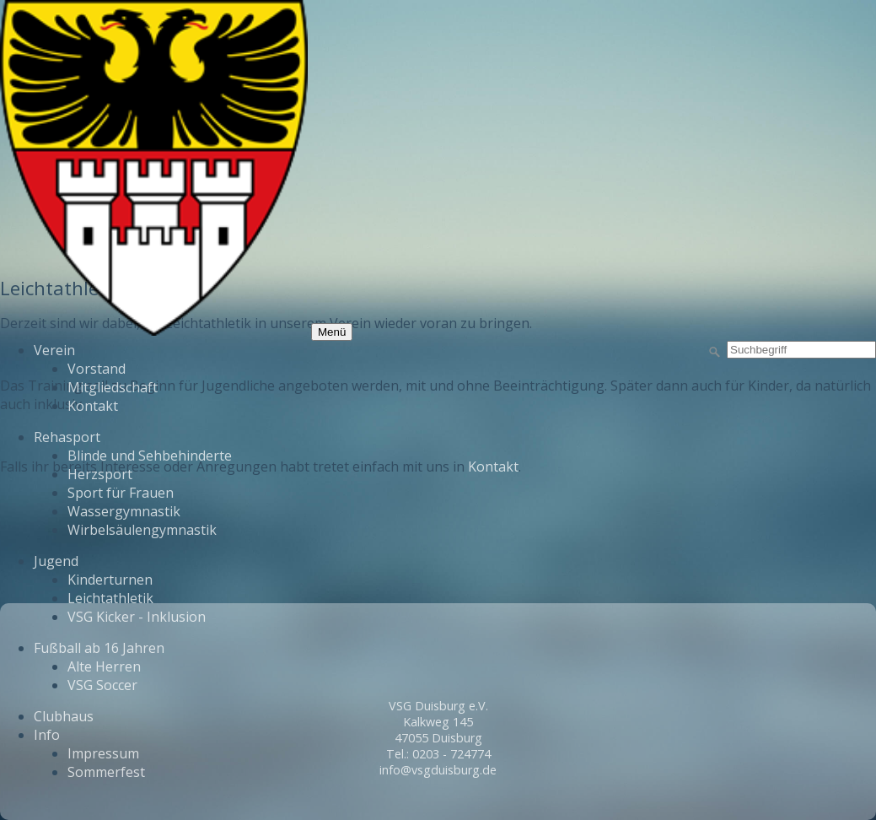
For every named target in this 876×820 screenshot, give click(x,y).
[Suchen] (715, 352)
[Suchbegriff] (801, 350)
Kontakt (493, 466)
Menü (332, 332)
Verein (54, 350)
